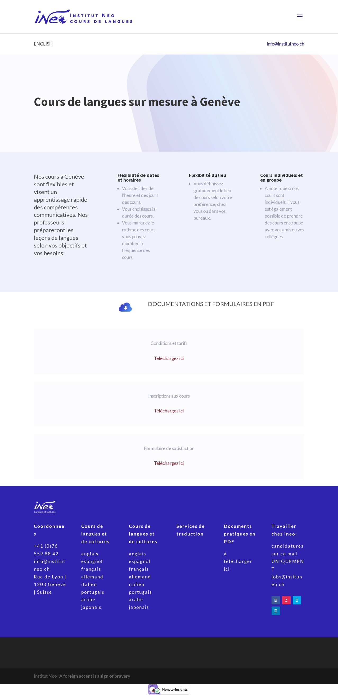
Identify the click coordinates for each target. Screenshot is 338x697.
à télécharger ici (238, 561)
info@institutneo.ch (285, 44)
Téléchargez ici (169, 358)
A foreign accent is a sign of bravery (94, 676)
